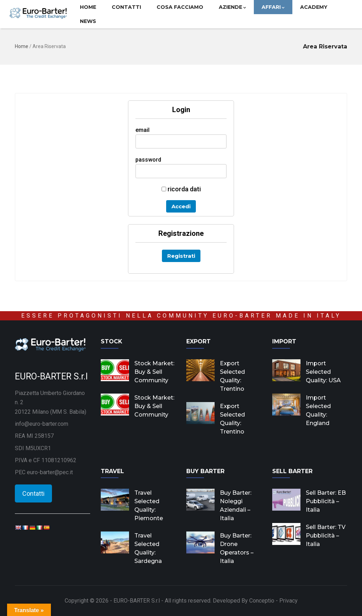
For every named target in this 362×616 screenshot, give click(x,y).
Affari (273, 7)
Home (88, 7)
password (148, 159)
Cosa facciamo (180, 7)
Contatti (126, 7)
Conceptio (261, 600)
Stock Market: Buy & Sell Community (154, 372)
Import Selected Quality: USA (323, 372)
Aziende (232, 7)
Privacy (288, 600)
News (88, 21)
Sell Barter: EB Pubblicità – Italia (326, 501)
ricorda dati (181, 189)
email (142, 130)
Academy (313, 7)
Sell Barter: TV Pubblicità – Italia (325, 535)
